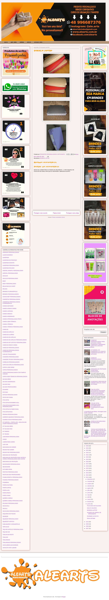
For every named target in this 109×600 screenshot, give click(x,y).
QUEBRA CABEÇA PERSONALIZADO (13, 500)
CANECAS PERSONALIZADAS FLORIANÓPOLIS (11, 351)
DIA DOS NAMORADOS (9, 381)
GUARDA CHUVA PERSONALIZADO (12, 419)
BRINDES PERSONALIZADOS (11, 294)
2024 (87, 448)
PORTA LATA (6, 490)
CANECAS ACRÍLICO (8, 332)
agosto (89, 488)
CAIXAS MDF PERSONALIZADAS (11, 296)
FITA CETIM (6, 400)
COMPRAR (22, 42)
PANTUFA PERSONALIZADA (10, 472)
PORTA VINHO (6, 495)
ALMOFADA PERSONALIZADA (11, 265)
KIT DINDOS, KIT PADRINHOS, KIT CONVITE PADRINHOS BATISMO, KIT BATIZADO (98, 352)
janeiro (89, 503)
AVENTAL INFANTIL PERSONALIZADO (13, 270)
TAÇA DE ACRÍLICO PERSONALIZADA (13, 529)
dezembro (90, 479)
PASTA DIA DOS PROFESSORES (11, 474)
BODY (4, 281)
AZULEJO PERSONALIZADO (10, 278)
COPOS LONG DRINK (8, 367)
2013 (87, 472)
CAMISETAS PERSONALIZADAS (11, 299)
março (89, 499)
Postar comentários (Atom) (58, 217)
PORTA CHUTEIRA (8, 485)
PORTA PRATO (7, 492)
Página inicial (57, 213)
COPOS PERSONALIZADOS (10, 370)
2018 (87, 461)
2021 (87, 454)
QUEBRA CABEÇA (8, 498)
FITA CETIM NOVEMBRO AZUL (11, 402)
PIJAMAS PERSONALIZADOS (10, 480)
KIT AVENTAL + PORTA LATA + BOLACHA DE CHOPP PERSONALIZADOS (14, 423)
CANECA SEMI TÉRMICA (9, 321)
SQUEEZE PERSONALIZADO (10, 519)
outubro (89, 483)
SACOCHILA (6, 506)
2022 (87, 452)
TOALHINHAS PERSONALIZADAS (12, 542)
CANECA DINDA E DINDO (9, 308)
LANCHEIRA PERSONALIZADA (11, 436)
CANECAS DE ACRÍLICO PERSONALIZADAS (15, 340)
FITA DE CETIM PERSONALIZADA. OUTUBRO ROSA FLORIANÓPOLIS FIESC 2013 (97, 406)
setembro (89, 486)
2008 (87, 526)
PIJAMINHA (6, 482)
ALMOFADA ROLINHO (8, 268)
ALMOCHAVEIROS (8, 255)
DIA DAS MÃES (7, 379)
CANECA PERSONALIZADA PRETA (12, 319)
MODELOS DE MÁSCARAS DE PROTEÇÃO (98, 422)
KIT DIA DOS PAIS (7, 429)
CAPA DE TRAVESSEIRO (9, 354)
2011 (87, 477)
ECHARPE (5, 389)
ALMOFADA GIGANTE (8, 262)
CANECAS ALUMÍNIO (8, 334)
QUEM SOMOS (14, 42)
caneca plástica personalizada (10, 545)
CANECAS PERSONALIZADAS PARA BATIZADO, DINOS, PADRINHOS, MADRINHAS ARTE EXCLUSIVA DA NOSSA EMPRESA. (94, 344)
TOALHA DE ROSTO (8, 534)
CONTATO (29, 42)
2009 (87, 524)
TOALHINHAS (6, 540)
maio (88, 495)
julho (88, 490)
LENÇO (5, 439)
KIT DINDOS (6, 431)
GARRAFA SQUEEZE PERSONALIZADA (13, 417)
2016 (87, 466)
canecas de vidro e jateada (9, 547)
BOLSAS (5, 289)
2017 (87, 463)
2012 (87, 475)
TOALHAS (5, 537)
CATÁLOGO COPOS (38, 42)
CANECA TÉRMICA (8, 324)
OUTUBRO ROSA (7, 469)
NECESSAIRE (6, 466)
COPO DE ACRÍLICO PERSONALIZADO (13, 364)
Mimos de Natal (91, 518)
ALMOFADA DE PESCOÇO (10, 260)
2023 (87, 450)
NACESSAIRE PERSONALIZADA (11, 464)
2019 (87, 459)
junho (88, 492)
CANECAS (5, 329)
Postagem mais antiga (72, 213)
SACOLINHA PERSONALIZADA (11, 511)
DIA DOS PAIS (6, 384)
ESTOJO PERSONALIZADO (10, 394)
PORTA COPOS (7, 487)
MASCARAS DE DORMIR (9, 447)
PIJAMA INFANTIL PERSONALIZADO (12, 477)
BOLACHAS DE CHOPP (9, 286)
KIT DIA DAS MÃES (8, 426)
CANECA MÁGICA (7, 313)
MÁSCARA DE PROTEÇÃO (10, 455)
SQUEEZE (5, 516)
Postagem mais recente (40, 213)
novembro (90, 481)
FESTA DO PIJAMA (8, 397)
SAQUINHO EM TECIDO (9, 513)
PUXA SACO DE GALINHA (94, 505)
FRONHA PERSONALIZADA (10, 414)
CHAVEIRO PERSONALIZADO (11, 356)
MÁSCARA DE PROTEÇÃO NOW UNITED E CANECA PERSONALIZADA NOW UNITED (14, 458)
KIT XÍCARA (6, 434)
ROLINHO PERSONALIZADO (10, 503)
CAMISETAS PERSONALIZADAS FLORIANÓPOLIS (11, 302)
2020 (87, 457)
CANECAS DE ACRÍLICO (9, 337)
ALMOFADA (6, 257)
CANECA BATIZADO (8, 306)
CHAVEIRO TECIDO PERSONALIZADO (13, 359)
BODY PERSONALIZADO (9, 283)
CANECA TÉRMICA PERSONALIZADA (13, 326)
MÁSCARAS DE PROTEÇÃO (10, 461)
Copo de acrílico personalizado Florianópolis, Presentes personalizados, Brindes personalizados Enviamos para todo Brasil (98, 392)
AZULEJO (5, 275)
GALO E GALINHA (92, 508)
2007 (87, 528)
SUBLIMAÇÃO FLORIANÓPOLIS (11, 524)
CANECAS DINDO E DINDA (10, 345)
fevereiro (89, 501)
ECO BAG (5, 392)
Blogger (63, 596)
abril (88, 497)
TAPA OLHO (6, 526)
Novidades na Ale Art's (93, 516)
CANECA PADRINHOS (8, 316)
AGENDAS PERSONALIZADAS (11, 252)
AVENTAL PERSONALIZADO (10, 273)
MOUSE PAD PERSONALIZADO (11, 452)
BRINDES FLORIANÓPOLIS (10, 291)
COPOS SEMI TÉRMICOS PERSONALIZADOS (15, 376)
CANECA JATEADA (8, 311)
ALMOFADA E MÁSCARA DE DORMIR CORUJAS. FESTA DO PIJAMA (98, 383)
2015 (87, 468)
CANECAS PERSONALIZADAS (11, 347)
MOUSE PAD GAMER (8, 449)
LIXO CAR (5, 444)
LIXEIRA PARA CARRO (9, 442)
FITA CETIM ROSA (8, 411)
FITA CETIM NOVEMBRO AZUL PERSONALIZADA (11, 406)
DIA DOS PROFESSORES (9, 387)
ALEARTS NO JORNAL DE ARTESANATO (94, 513)
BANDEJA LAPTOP (44, 158)
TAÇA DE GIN (6, 532)
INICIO (6, 42)
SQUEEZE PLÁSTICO (8, 521)
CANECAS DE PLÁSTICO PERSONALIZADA (14, 342)
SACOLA (5, 508)
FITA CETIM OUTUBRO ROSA (11, 409)
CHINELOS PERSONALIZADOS (11, 362)
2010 (87, 521)
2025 (87, 446)
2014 (87, 470)
